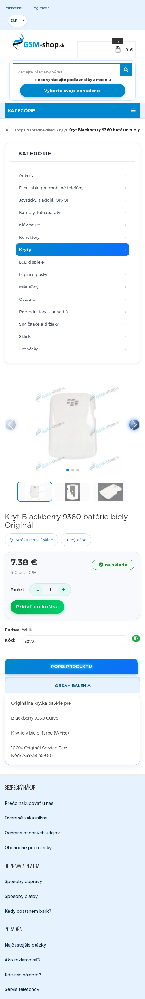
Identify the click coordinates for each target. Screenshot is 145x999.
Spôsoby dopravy (23, 881)
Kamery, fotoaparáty (39, 212)
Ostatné (27, 299)
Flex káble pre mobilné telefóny (51, 187)
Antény (26, 175)
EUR (14, 21)
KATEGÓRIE (21, 110)
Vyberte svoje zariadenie (72, 90)
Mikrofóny (29, 286)
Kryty (25, 249)
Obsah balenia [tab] (73, 685)
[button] (134, 425)
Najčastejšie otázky (25, 945)
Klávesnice (29, 224)
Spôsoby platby (21, 896)
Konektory (29, 237)
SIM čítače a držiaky (39, 324)
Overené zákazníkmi (26, 818)
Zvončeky (28, 348)
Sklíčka (26, 336)
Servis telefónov (22, 989)
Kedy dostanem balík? (28, 911)
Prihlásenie (13, 8)
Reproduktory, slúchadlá (43, 311)
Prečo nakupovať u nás (29, 803)
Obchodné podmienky (28, 847)
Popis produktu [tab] (71, 666)
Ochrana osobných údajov (32, 833)
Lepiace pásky (33, 274)
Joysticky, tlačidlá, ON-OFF (45, 200)
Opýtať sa (77, 539)
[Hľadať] (126, 69)
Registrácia (40, 8)
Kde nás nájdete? (23, 974)
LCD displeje (31, 262)
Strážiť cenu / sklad (31, 539)
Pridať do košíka (37, 607)
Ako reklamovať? (23, 959)
